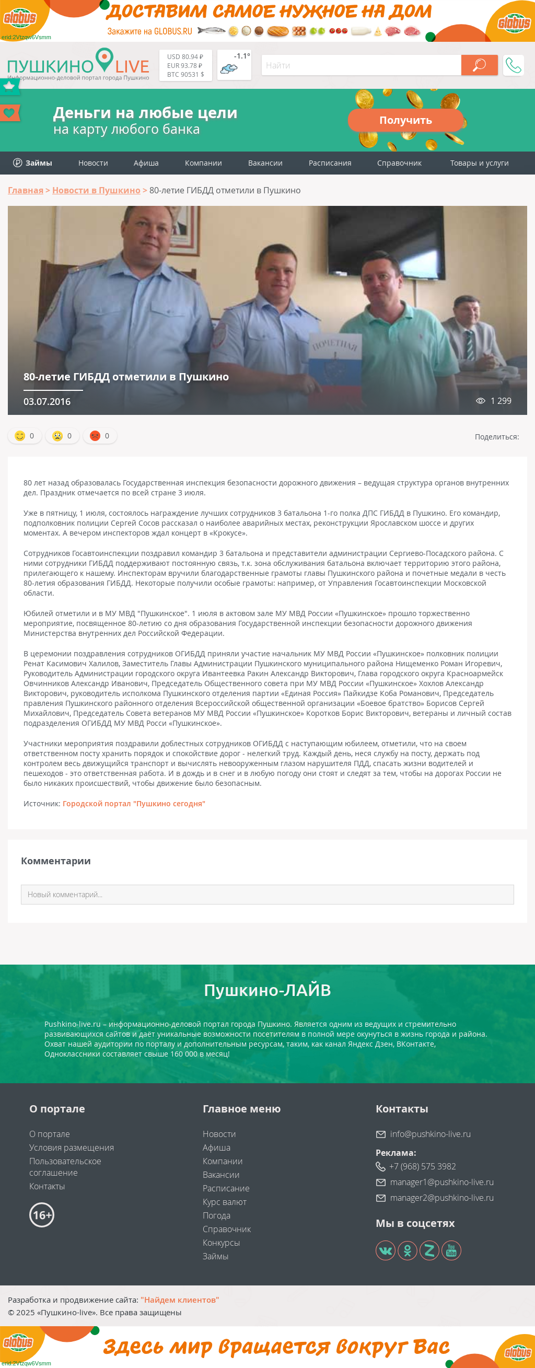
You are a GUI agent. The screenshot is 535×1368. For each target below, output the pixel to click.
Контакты (47, 1186)
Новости (93, 163)
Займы (216, 1256)
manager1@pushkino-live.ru (442, 1182)
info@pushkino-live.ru (430, 1134)
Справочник (399, 163)
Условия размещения (71, 1147)
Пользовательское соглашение (65, 1166)
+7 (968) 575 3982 (422, 1166)
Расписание (226, 1188)
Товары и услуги (479, 163)
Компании (203, 163)
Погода (216, 1215)
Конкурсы (221, 1242)
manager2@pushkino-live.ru (442, 1197)
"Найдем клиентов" (180, 1299)
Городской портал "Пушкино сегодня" (134, 803)
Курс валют (225, 1202)
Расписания (330, 163)
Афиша (146, 163)
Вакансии (265, 163)
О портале (49, 1134)
